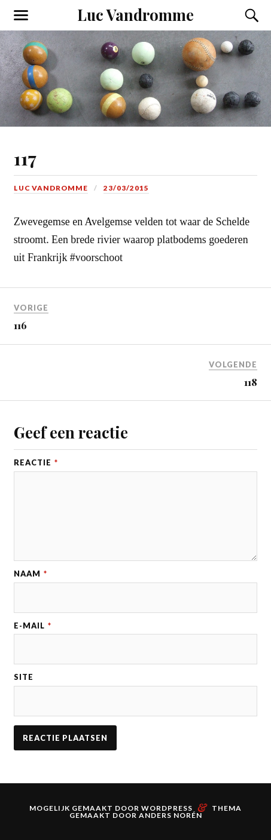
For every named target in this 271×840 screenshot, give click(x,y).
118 (250, 381)
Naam (30, 574)
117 (25, 158)
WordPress (167, 808)
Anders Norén (170, 815)
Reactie (36, 463)
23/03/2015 (126, 187)
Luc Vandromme (135, 14)
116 (20, 325)
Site (24, 677)
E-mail (32, 626)
